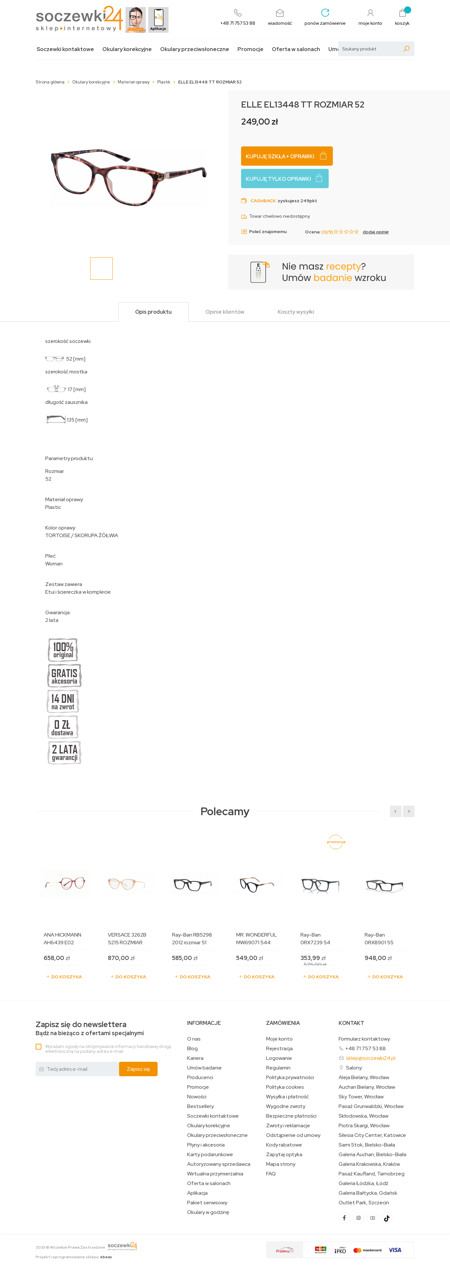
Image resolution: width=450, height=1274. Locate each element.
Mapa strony (280, 1164)
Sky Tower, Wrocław (361, 1097)
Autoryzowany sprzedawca (218, 1164)
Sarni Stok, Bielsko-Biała (367, 1145)
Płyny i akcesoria (206, 1145)
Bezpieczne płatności (291, 1116)
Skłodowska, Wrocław (363, 1116)
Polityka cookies (285, 1087)
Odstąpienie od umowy (293, 1135)
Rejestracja (279, 1048)
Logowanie (279, 1058)
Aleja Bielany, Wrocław (364, 1077)
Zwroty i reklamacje (288, 1125)
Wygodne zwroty (285, 1106)
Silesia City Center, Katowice (372, 1135)
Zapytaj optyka (284, 1154)
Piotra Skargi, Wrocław (364, 1125)
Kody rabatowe (284, 1145)
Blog (192, 1048)
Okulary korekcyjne (127, 49)
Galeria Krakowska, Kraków (369, 1164)
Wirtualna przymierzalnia (215, 1174)
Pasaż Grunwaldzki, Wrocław (371, 1106)
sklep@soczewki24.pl (370, 1058)
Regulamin (278, 1068)
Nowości (196, 1097)
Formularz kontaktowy (364, 1038)
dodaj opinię (376, 232)
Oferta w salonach (296, 49)
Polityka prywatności (290, 1077)
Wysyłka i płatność (287, 1097)
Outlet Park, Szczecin (364, 1203)
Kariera (195, 1058)
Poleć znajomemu (264, 232)
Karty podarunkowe (210, 1154)
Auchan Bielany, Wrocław (367, 1087)
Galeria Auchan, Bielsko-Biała (372, 1154)
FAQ (271, 1174)
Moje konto (279, 1039)
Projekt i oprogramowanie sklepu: (74, 1257)
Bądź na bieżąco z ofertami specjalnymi (90, 1028)
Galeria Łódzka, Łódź (363, 1183)
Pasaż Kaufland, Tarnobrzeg (371, 1174)
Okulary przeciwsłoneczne (194, 49)
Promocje (250, 49)
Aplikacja (197, 1193)
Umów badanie (204, 1068)
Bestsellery (200, 1106)
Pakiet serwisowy (207, 1203)
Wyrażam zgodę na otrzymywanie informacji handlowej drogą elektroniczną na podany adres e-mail (108, 1049)
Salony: (354, 1067)
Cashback (263, 201)
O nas (194, 1039)
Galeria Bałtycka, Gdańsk (368, 1193)
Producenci (200, 1077)
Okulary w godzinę (208, 1212)
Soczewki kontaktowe (65, 49)
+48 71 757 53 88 (365, 1048)
